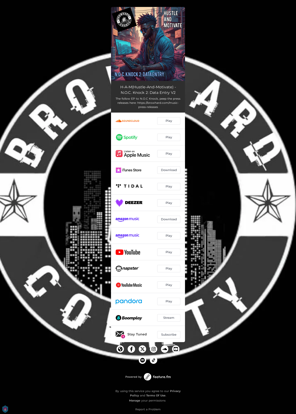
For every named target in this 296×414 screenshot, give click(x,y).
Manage (134, 400)
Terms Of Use (156, 395)
